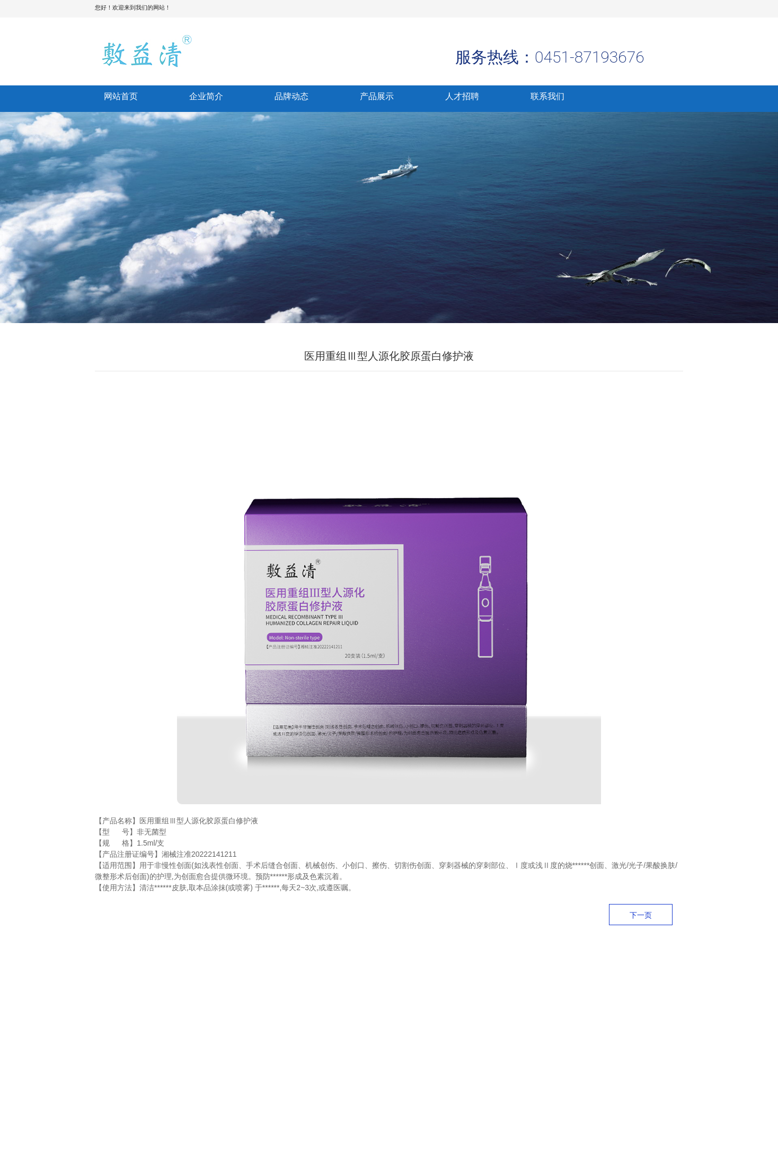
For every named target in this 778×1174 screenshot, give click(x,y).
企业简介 (206, 96)
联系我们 (547, 96)
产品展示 (377, 96)
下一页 (641, 915)
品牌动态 (291, 96)
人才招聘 (462, 96)
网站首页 (121, 96)
